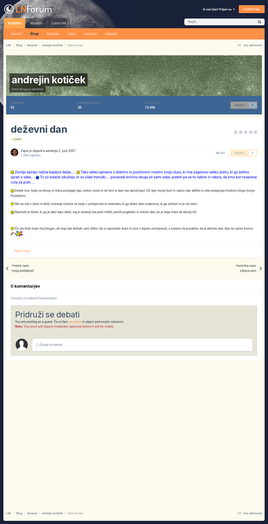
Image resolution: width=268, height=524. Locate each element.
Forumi (16, 34)
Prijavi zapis (22, 251)
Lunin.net (58, 23)
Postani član (252, 9)
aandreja (37, 89)
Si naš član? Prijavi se (219, 9)
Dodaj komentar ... (51, 345)
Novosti (36, 23)
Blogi (34, 34)
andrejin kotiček (48, 80)
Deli (220, 153)
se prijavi (75, 322)
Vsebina (14, 24)
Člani (71, 34)
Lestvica (90, 34)
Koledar (53, 34)
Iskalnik (111, 34)
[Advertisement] (134, 440)
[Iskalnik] (209, 22)
